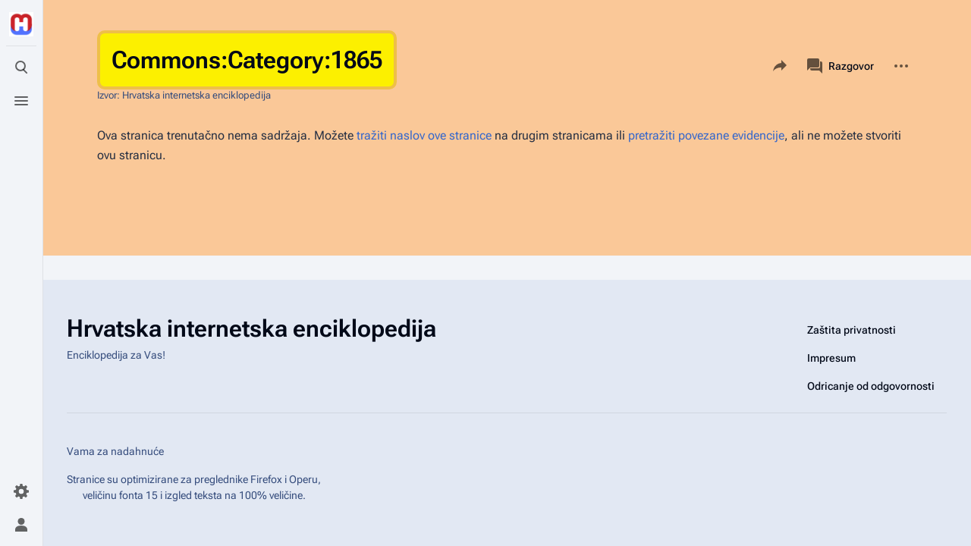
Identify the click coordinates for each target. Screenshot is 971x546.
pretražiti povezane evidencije (706, 135)
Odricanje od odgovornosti (871, 386)
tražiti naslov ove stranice (424, 135)
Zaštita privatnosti (851, 330)
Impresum (831, 358)
